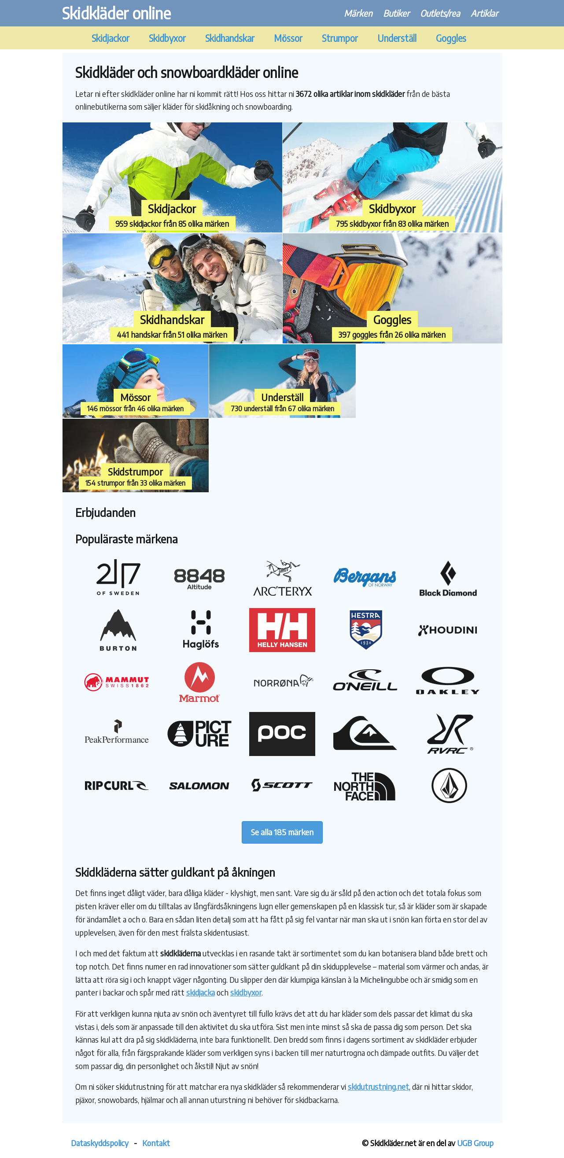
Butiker (396, 12)
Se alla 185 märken (282, 832)
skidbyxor (246, 992)
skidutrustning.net (378, 1086)
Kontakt (156, 1143)
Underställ (397, 38)
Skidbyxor (167, 38)
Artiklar (484, 12)
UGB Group (475, 1143)
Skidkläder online (116, 13)
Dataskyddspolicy (100, 1143)
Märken (358, 12)
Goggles (451, 38)
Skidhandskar (229, 38)
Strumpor (340, 38)
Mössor (288, 38)
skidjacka (200, 992)
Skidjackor (110, 38)
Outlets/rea (440, 12)
